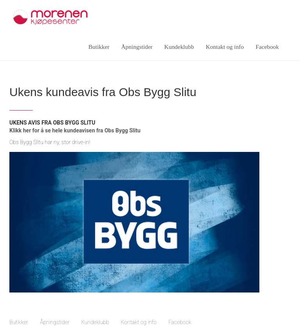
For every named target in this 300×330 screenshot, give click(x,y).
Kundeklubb (179, 46)
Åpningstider (136, 46)
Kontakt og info (225, 46)
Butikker (98, 46)
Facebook (267, 46)
